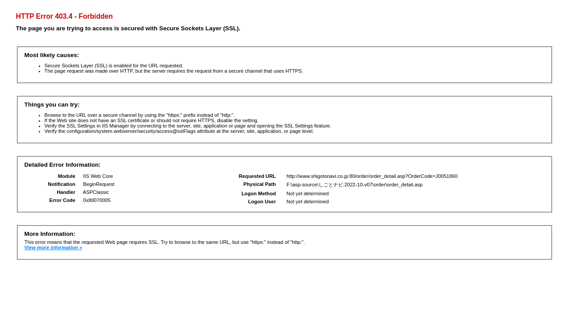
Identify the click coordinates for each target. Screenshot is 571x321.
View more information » (54, 247)
